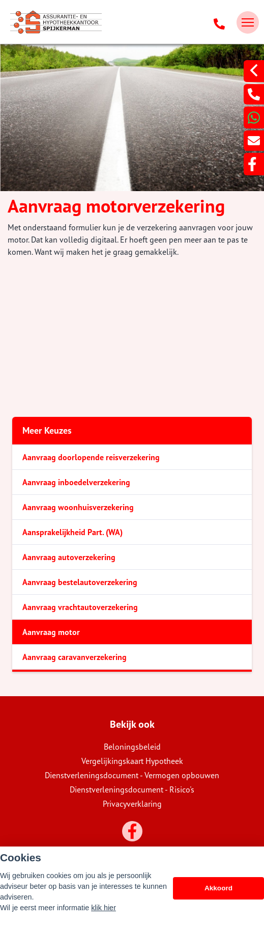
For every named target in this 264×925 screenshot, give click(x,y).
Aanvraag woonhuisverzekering (78, 507)
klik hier (103, 908)
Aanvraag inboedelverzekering (76, 482)
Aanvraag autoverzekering (68, 557)
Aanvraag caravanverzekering (74, 657)
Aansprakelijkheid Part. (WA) (72, 532)
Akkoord (218, 888)
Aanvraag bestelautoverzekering (79, 582)
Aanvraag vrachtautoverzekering (80, 607)
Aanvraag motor (51, 632)
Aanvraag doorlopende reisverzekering (91, 457)
